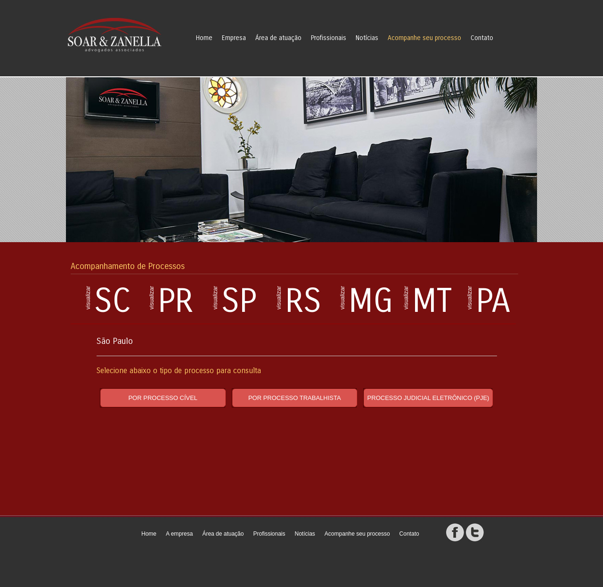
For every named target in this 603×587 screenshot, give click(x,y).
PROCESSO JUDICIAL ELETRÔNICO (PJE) (428, 397)
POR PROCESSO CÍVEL (162, 397)
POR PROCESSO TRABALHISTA (294, 397)
